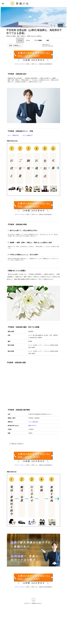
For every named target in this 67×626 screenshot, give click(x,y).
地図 (47, 40)
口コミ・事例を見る (13, 135)
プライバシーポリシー (20, 64)
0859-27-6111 (32, 425)
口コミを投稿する (27, 135)
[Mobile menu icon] (3, 3)
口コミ (28, 40)
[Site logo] (20, 3)
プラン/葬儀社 (38, 40)
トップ (20, 40)
